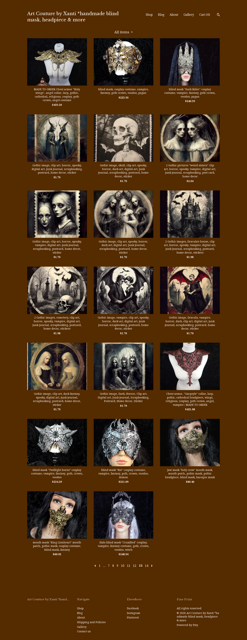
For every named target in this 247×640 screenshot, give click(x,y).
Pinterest (133, 617)
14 (146, 566)
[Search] (218, 15)
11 (128, 566)
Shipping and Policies (91, 622)
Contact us (84, 631)
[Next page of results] (152, 566)
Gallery (188, 14)
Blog (161, 14)
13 (140, 566)
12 (134, 566)
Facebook (133, 608)
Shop (149, 14)
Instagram (133, 613)
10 (122, 566)
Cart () (204, 14)
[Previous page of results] (95, 566)
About (174, 14)
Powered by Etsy (187, 625)
